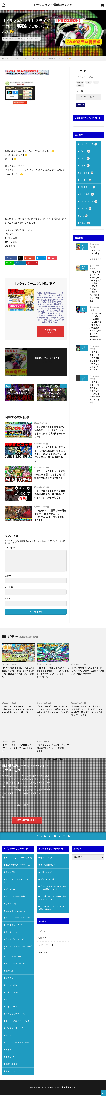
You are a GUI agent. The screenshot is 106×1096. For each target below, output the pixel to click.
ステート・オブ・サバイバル (18, 918)
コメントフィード (46, 945)
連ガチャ (80, 85)
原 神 (8, 999)
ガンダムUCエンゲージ (16, 889)
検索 (79, 104)
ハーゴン (85, 180)
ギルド (88, 82)
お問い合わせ (46, 872)
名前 (8, 576)
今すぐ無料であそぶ (50, 331)
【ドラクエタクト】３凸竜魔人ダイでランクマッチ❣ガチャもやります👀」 (17, 748)
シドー (85, 166)
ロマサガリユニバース (15, 1014)
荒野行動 (9, 971)
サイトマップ (46, 858)
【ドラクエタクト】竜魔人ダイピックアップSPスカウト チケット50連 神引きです (95, 394)
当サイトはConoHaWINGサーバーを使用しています (52, 888)
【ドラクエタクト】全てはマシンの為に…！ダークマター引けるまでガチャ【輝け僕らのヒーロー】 (49, 431)
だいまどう (86, 173)
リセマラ (85, 210)
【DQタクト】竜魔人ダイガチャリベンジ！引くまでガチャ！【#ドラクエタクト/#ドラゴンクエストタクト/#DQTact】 (53, 672)
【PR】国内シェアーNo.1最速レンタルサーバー (52, 898)
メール (9, 587)
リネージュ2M (12, 992)
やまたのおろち (88, 202)
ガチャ (22, 39)
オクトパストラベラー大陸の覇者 (18, 948)
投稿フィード (44, 938)
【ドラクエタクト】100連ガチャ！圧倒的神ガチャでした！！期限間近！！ (53, 748)
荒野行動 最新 (12, 903)
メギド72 (10, 1050)
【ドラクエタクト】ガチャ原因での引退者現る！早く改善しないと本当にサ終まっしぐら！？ (49, 494)
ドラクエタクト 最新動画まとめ (52, 4)
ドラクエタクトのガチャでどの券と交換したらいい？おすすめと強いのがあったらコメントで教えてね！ (17, 709)
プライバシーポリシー (50, 879)
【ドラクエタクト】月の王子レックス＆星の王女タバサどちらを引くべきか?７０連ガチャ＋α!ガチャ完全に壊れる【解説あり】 (50, 454)
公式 (84, 217)
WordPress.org (44, 952)
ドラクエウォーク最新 (15, 896)
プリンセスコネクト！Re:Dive (18, 1021)
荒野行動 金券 (12, 1064)
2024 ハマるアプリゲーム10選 (19, 858)
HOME (6, 58)
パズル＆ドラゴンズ (14, 1028)
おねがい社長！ (12, 985)
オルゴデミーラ (88, 144)
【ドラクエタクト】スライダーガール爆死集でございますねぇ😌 (47, 58)
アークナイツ (11, 932)
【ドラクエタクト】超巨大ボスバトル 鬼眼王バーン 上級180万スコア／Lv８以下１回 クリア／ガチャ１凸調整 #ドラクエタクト (86, 710)
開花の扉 (80, 82)
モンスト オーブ (13, 1071)
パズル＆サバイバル (14, 925)
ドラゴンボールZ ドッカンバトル (18, 880)
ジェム (96, 82)
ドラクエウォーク (13, 1035)
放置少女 (9, 978)
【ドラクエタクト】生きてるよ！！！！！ (95, 256)
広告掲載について (48, 865)
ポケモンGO (11, 1057)
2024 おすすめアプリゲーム (18, 865)
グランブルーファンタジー (17, 1042)
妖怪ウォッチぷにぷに (15, 911)
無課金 (85, 224)
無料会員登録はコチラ (26, 820)
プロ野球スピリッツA (15, 957)
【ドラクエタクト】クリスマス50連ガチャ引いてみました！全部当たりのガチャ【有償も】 (49, 474)
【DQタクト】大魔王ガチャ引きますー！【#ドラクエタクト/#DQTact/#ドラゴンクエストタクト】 (50, 515)
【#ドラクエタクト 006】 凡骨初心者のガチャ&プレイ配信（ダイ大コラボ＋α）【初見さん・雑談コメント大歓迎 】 (95, 288)
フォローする (47, 362)
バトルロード (87, 188)
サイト (8, 598)
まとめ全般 (87, 195)
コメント (10, 548)
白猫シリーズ (11, 1007)
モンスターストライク (15, 964)
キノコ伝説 (10, 872)
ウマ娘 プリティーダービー (17, 939)
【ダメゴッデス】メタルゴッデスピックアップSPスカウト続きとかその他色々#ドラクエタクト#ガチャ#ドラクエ (53, 710)
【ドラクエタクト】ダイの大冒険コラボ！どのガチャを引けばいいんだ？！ (94, 362)
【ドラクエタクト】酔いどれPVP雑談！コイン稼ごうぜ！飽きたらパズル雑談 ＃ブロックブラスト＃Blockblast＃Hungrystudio (95, 328)
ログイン (42, 931)
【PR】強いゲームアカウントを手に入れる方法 (52, 908)
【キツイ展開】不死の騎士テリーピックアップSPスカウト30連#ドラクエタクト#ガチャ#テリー (87, 671)
